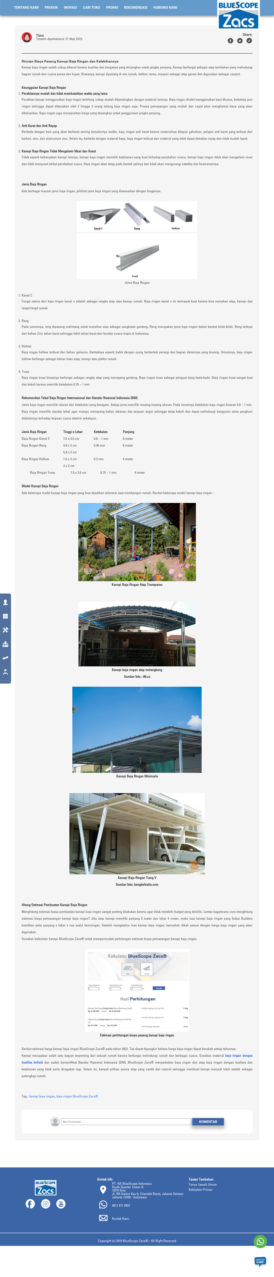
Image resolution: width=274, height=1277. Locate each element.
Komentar (208, 1122)
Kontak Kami (120, 1218)
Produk (51, 8)
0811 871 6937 (121, 1205)
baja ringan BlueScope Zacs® (77, 1096)
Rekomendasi (136, 8)
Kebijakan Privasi (200, 1189)
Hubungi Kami (165, 8)
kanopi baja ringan (42, 1096)
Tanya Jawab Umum (203, 1184)
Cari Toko (91, 8)
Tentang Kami (26, 8)
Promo (112, 8)
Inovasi (70, 8)
